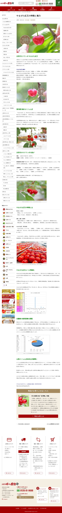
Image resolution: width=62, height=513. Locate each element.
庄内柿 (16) (4, 179)
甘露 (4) (5, 54)
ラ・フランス (9, 240)
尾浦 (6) (5, 51)
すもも (7, 230)
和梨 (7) (4, 78)
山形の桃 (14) (5, 124)
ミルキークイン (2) (7, 105)
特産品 (7, 281)
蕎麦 (7, 274)
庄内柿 (7, 247)
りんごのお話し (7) (7, 156)
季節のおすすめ (9, 209)
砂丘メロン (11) (5, 194)
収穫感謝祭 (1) (5, 75)
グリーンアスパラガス (10, 258)
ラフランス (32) (5, 69)
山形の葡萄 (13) (5, 144)
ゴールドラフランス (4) (8, 72)
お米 (7, 266)
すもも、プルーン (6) (7, 42)
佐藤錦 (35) (5, 30)
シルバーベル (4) (7, 136)
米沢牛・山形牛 (9, 262)
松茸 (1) (4, 191)
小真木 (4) (5, 48)
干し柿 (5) (5, 182)
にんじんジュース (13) (7, 63)
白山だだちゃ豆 (9, 223)
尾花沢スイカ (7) (6, 87)
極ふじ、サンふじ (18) (8, 176)
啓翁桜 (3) (4, 81)
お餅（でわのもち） (9, 270)
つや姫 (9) (5, 96)
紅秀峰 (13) (5, 39)
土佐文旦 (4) (5, 84)
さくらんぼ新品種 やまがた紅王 (53, 423)
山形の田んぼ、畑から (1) (8, 141)
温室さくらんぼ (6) (7, 33)
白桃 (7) (5, 127)
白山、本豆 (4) (6, 57)
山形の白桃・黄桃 (10, 226)
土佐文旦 (8, 251)
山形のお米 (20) (5, 93)
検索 (32, 3)
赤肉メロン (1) (6, 197)
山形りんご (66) (5, 150)
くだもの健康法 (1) (6, 21)
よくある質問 (23, 508)
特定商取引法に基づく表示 (33, 508)
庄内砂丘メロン (9, 216)
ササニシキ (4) (6, 102)
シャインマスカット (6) (8, 147)
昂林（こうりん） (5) (8, 173)
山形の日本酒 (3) (6, 116)
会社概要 (17, 508)
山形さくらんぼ (9, 212)
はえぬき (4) (6, 99)
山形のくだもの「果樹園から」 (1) (8, 109)
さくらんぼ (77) (5, 24)
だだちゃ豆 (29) (5, 45)
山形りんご (8, 244)
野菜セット (8, 254)
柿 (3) (4, 185)
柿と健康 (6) (6, 188)
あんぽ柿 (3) (5, 18)
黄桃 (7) (5, 130)
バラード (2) (6, 138)
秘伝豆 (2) (5, 60)
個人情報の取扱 (43, 508)
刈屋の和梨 (8, 233)
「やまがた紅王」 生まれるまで (24, 423)
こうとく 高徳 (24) (7, 153)
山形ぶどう (8, 237)
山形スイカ (8, 219)
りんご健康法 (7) (7, 162)
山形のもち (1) (5, 113)
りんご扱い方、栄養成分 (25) (8, 166)
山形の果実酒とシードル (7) (7, 120)
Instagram (5, 499)
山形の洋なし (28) (6, 133)
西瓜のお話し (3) (7, 90)
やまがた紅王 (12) (7, 27)
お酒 (7, 278)
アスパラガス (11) (6, 66)
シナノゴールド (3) (7, 170)
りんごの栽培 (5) (7, 159)
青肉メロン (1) (6, 200)
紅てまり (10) (6, 36)
